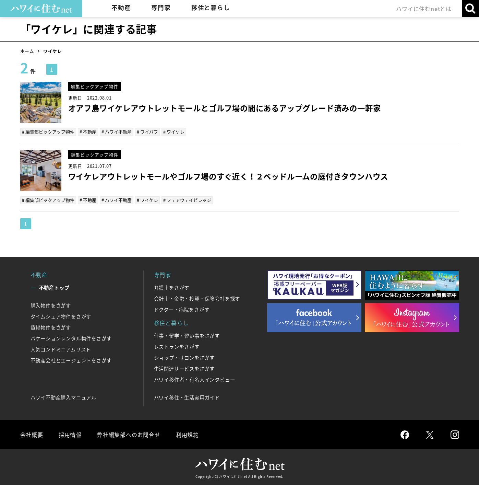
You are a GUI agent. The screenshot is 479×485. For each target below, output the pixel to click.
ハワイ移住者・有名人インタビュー (194, 379)
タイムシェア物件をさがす (61, 316)
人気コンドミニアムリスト (61, 349)
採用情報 (70, 434)
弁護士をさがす (172, 287)
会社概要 (31, 434)
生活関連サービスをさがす (184, 368)
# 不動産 (88, 131)
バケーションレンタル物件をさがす (71, 338)
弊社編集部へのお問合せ (128, 434)
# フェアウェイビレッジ (187, 200)
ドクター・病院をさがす (181, 309)
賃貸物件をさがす (51, 327)
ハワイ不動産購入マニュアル (63, 397)
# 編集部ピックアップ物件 (48, 131)
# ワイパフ (147, 131)
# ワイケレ (173, 131)
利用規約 (187, 434)
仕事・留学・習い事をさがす (187, 335)
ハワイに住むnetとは (424, 8)
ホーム (27, 51)
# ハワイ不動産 (116, 131)
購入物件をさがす (51, 305)
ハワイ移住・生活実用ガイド (187, 397)
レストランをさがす (177, 346)
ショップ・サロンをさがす (184, 357)
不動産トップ (54, 287)
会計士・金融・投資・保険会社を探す (197, 298)
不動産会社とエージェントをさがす (71, 360)
